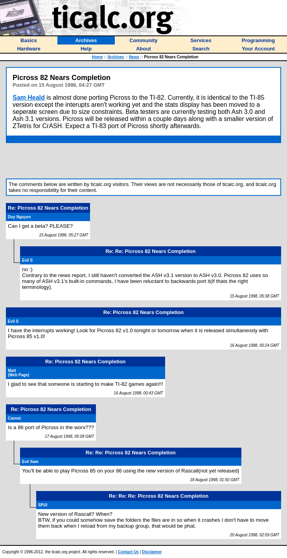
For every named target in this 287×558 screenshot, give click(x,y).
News (134, 57)
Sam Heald (29, 97)
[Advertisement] (143, 161)
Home (97, 57)
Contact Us (128, 552)
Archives (115, 57)
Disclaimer (152, 552)
